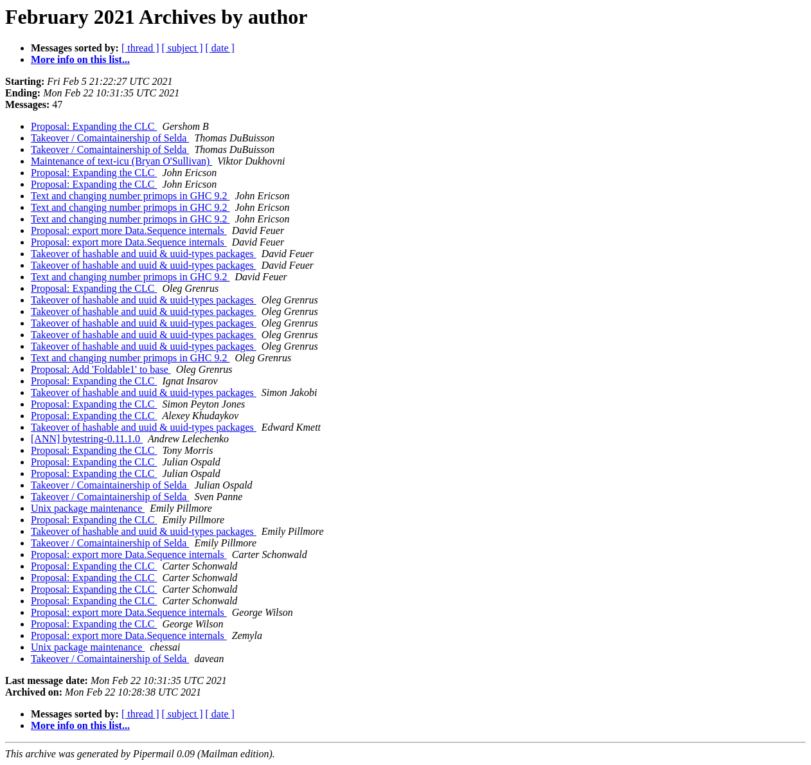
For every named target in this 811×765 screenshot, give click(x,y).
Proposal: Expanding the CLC (94, 126)
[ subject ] (182, 47)
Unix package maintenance (88, 508)
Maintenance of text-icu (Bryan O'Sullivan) (121, 161)
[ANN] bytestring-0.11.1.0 (87, 438)
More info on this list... (80, 59)
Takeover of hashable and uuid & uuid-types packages (143, 253)
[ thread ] (140, 47)
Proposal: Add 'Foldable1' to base (101, 369)
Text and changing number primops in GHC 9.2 (130, 195)
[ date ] (220, 47)
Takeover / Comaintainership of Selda (110, 137)
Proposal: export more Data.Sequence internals (129, 230)
